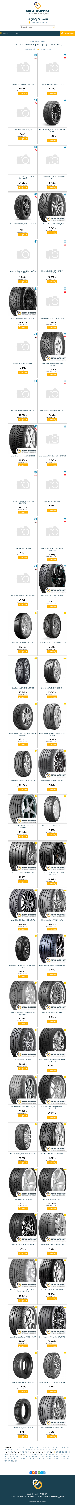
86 (59, 1454)
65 (63, 1452)
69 (9, 1454)
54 (29, 1452)
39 (49, 1449)
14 (43, 1447)
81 (43, 1454)
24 (5, 1449)
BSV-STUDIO (43, 1501)
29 (20, 1449)
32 (29, 1449)
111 (8, 1459)
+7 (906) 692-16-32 (37, 19)
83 (49, 1454)
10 (32, 1447)
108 (64, 1456)
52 (23, 1452)
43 (61, 1449)
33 (32, 1449)
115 (21, 1459)
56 (35, 1452)
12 (37, 1447)
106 (57, 1456)
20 (59, 1447)
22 (65, 1447)
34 (35, 1449)
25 (8, 1449)
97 (26, 1456)
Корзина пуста (69, 33)
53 (26, 1452)
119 (33, 1459)
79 (38, 1454)
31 (26, 1449)
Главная (32, 41)
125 (54, 1459)
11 (35, 1447)
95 (20, 1456)
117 (27, 1459)
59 (45, 1452)
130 (5, 1461)
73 (20, 1454)
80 (41, 1454)
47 (8, 1452)
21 (62, 1447)
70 (12, 1454)
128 (64, 1459)
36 (41, 1449)
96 (23, 1456)
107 (61, 1456)
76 (29, 1454)
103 (46, 1456)
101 (39, 1456)
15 (45, 1447)
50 (17, 1452)
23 (67, 1447)
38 (46, 1449)
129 (67, 1459)
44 (64, 1449)
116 (24, 1459)
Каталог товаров (40, 41)
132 (12, 1461)
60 (48, 1452)
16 (48, 1447)
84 (53, 1454)
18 (53, 1447)
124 (50, 1459)
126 (57, 1459)
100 (36, 1456)
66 (66, 1452)
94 (17, 1456)
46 (5, 1452)
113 (14, 1459)
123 (47, 1459)
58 (41, 1452)
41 (55, 1449)
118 (30, 1459)
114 (18, 1459)
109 (68, 1456)
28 (17, 1449)
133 (16, 1461)
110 (5, 1459)
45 (67, 1449)
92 (11, 1456)
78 (35, 1454)
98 (29, 1456)
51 (20, 1452)
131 (9, 1461)
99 (33, 1456)
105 (53, 1456)
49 (14, 1452)
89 (68, 1454)
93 (14, 1456)
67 (69, 1452)
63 (57, 1452)
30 (23, 1449)
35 (38, 1449)
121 (40, 1459)
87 (62, 1454)
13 (40, 1447)
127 (61, 1459)
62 (54, 1452)
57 (38, 1452)
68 (6, 1454)
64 (60, 1452)
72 (17, 1454)
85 (56, 1454)
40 (53, 1449)
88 (65, 1454)
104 (50, 1456)
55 (32, 1452)
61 (50, 1452)
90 (5, 1456)
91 (8, 1456)
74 (23, 1454)
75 (26, 1454)
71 (15, 1454)
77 (32, 1454)
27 (14, 1449)
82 (46, 1454)
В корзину (23, 93)
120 (37, 1459)
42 (58, 1449)
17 (51, 1447)
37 (43, 1449)
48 (11, 1452)
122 (43, 1459)
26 (11, 1449)
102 (43, 1456)
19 (56, 1447)
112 (11, 1459)
